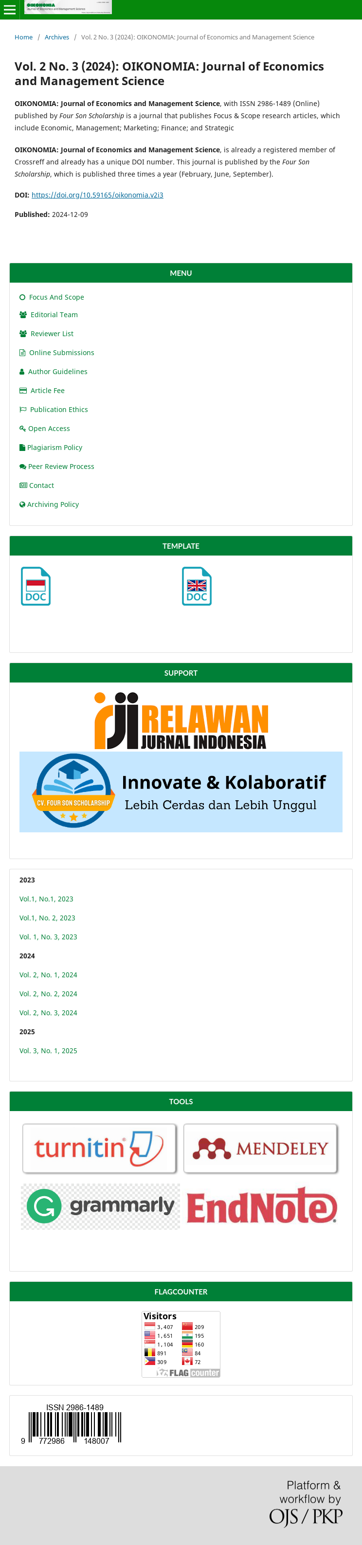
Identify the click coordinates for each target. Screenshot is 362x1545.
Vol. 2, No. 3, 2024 (48, 1012)
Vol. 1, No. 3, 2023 (48, 936)
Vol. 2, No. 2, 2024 (48, 993)
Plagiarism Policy (50, 447)
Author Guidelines (53, 371)
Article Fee (42, 390)
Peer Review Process (56, 466)
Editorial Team (48, 314)
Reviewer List (46, 333)
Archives (57, 37)
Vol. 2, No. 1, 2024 (48, 974)
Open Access (44, 428)
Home (24, 37)
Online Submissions (56, 352)
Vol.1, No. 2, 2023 (47, 917)
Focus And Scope (51, 297)
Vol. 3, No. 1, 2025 (48, 1050)
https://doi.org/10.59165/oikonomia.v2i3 (97, 194)
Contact (36, 485)
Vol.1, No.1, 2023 (46, 898)
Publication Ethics (53, 409)
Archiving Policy (49, 504)
